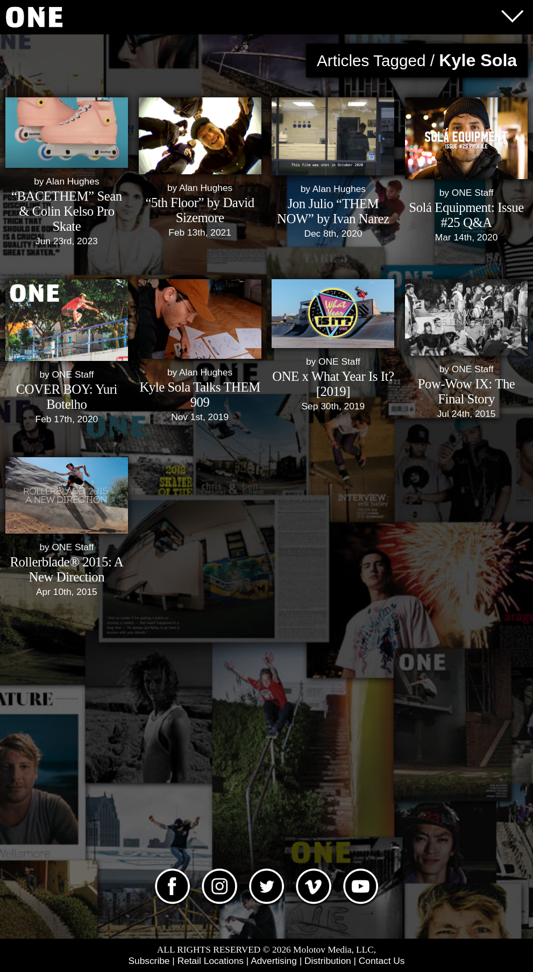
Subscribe (148, 960)
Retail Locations (210, 960)
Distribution (327, 960)
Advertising (274, 960)
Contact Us (382, 960)
